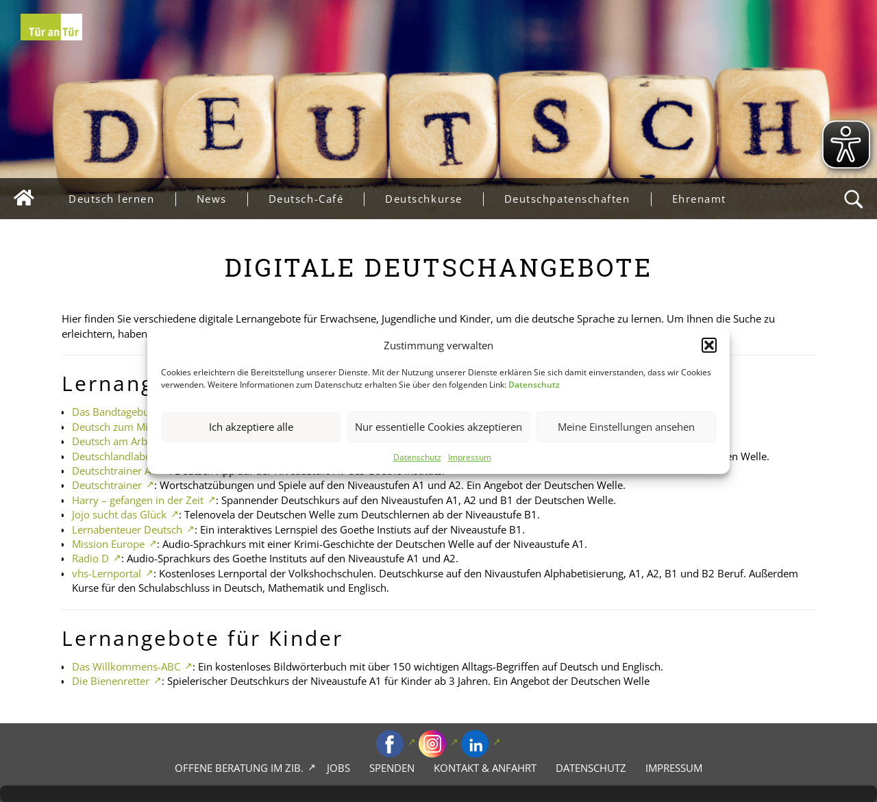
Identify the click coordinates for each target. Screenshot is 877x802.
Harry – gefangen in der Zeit (137, 500)
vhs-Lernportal (106, 573)
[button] (709, 345)
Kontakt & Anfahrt (485, 768)
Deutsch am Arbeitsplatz (129, 441)
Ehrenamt (699, 198)
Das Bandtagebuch (116, 411)
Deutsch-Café (316, 199)
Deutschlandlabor (114, 456)
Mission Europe (108, 544)
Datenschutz (417, 457)
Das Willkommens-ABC (126, 666)
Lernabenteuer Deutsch (127, 529)
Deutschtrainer (107, 485)
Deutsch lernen (122, 199)
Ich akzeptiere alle (251, 427)
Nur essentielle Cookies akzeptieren (438, 427)
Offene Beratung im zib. (239, 768)
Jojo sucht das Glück (119, 514)
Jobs (338, 768)
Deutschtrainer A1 (114, 470)
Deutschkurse (433, 199)
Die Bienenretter (110, 681)
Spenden (392, 768)
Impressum (469, 457)
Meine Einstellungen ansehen (626, 427)
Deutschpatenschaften (577, 199)
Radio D (90, 558)
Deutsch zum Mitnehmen (131, 427)
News (222, 199)
